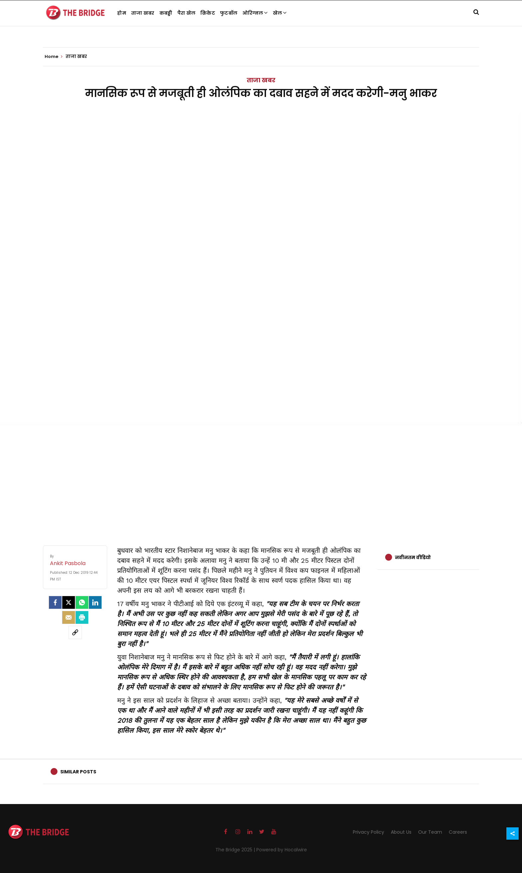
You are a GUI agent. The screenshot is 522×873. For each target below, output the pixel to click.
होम (121, 13)
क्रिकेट (207, 13)
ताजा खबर (142, 13)
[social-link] (75, 632)
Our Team (430, 832)
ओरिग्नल (255, 13)
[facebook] (55, 602)
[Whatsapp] (82, 602)
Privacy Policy (368, 832)
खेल (280, 13)
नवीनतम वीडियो (413, 557)
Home (54, 57)
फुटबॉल (228, 13)
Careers (458, 832)
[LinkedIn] (95, 602)
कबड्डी (165, 13)
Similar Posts (78, 771)
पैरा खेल (186, 13)
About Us (401, 832)
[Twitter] (68, 602)
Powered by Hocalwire (281, 849)
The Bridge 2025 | (235, 849)
